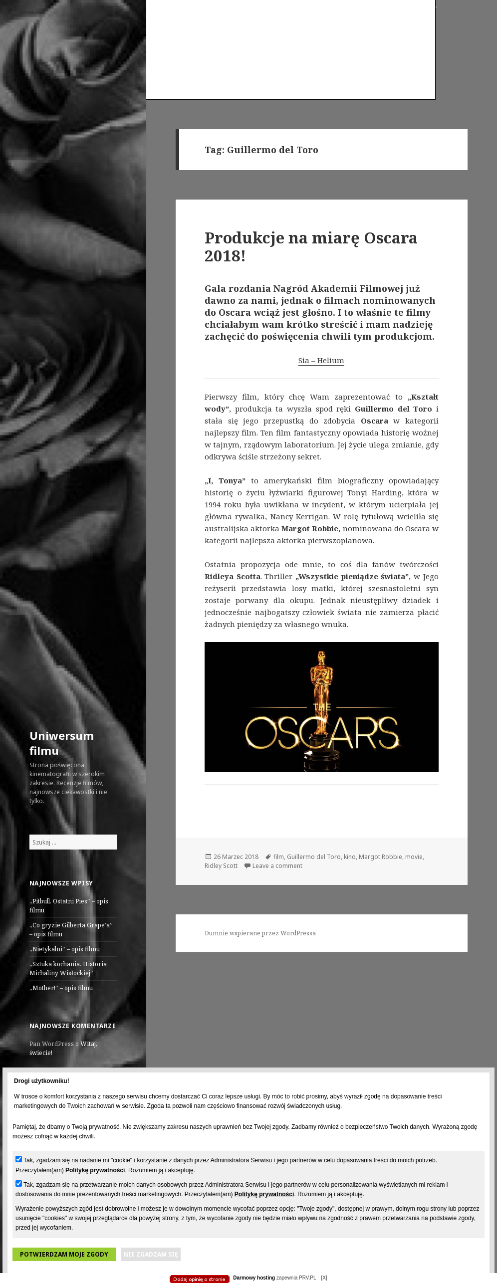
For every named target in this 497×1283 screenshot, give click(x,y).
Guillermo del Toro (314, 857)
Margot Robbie (380, 857)
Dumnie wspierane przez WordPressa (260, 933)
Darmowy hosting (254, 1278)
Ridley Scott (221, 865)
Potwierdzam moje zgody (64, 1254)
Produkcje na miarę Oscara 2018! (311, 246)
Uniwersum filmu (61, 743)
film (278, 857)
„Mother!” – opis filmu (61, 988)
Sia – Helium (321, 360)
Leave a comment (277, 865)
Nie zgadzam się (150, 1254)
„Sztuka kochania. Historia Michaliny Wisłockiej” (68, 968)
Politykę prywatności (95, 1170)
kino (350, 857)
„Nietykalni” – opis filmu (64, 949)
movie (414, 857)
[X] (324, 1278)
